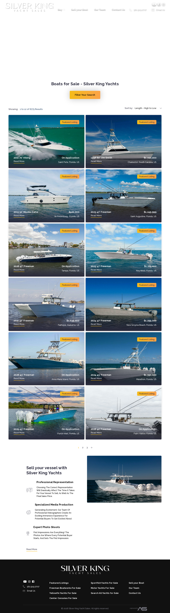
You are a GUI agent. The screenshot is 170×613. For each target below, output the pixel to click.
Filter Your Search (85, 95)
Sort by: (129, 108)
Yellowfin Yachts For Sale (62, 593)
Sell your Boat (79, 9)
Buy (61, 9)
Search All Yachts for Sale (105, 593)
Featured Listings (58, 583)
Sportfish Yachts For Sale (104, 583)
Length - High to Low (145, 108)
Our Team (99, 9)
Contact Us (118, 9)
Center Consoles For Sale (63, 598)
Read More (31, 549)
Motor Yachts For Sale (102, 588)
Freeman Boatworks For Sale (65, 588)
